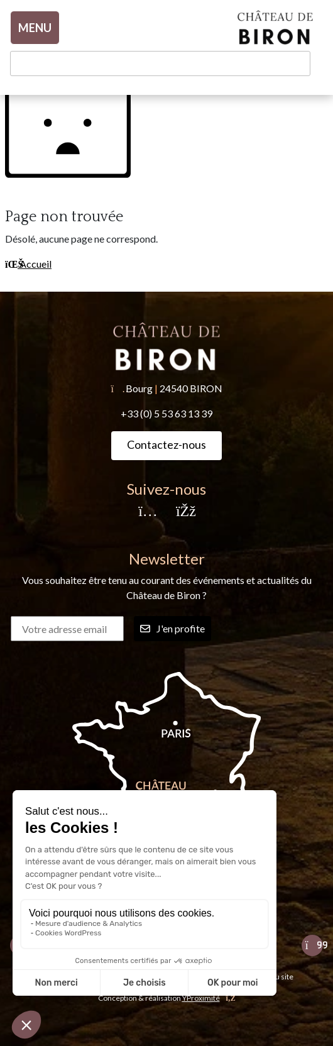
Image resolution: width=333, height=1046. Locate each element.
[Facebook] (185, 512)
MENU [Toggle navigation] (35, 28)
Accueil (28, 264)
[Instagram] (147, 512)
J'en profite (172, 629)
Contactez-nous (166, 444)
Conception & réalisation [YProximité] (167, 998)
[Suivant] (312, 945)
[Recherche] (160, 63)
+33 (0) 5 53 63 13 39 (166, 413)
